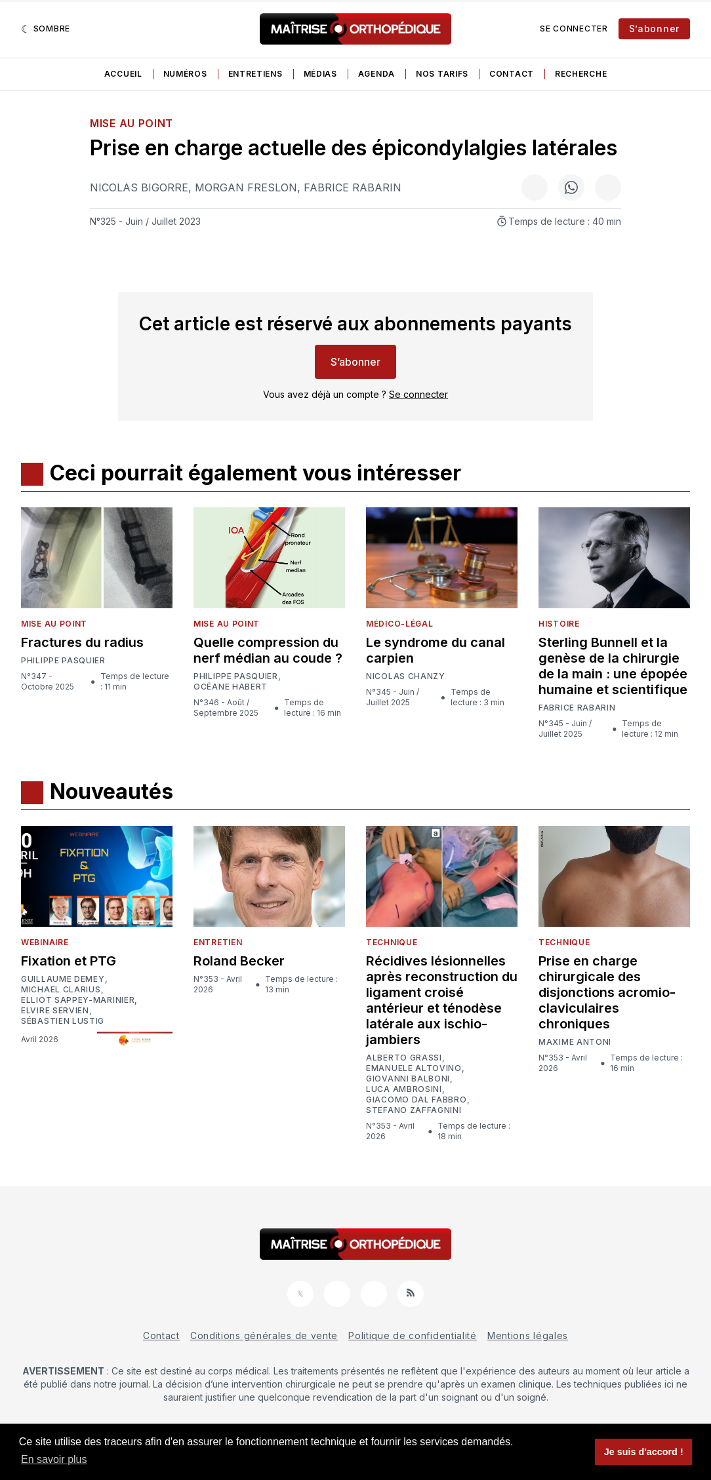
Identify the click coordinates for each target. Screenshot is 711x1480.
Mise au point (131, 123)
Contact (511, 74)
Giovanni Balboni (408, 1079)
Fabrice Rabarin (352, 187)
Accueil (123, 74)
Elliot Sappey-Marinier (77, 1000)
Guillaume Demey (63, 979)
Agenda (376, 74)
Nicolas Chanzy (405, 676)
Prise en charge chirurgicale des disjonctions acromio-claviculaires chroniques (607, 992)
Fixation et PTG (68, 961)
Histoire (559, 624)
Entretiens (255, 74)
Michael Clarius (61, 989)
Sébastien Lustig (62, 1021)
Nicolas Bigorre (139, 187)
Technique (391, 942)
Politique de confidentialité (412, 1335)
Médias (320, 74)
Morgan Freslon (246, 187)
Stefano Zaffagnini (414, 1110)
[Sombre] (45, 28)
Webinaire (44, 942)
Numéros (185, 74)
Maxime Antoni (574, 1042)
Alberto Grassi (404, 1058)
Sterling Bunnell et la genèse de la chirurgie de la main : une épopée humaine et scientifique (612, 665)
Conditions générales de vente (264, 1335)
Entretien (217, 942)
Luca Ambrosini (404, 1089)
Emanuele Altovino (414, 1068)
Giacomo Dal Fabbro (416, 1100)
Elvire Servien (55, 1010)
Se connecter (573, 28)
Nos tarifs (442, 74)
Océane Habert (230, 687)
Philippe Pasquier (63, 660)
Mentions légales (527, 1335)
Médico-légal (399, 624)
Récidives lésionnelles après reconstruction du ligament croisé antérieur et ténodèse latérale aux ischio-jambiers (442, 1000)
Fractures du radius (82, 642)
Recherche (581, 74)
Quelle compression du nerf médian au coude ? (267, 650)
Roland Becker (239, 961)
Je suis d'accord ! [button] (643, 1452)
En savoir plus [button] (54, 1459)
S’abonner (654, 28)
